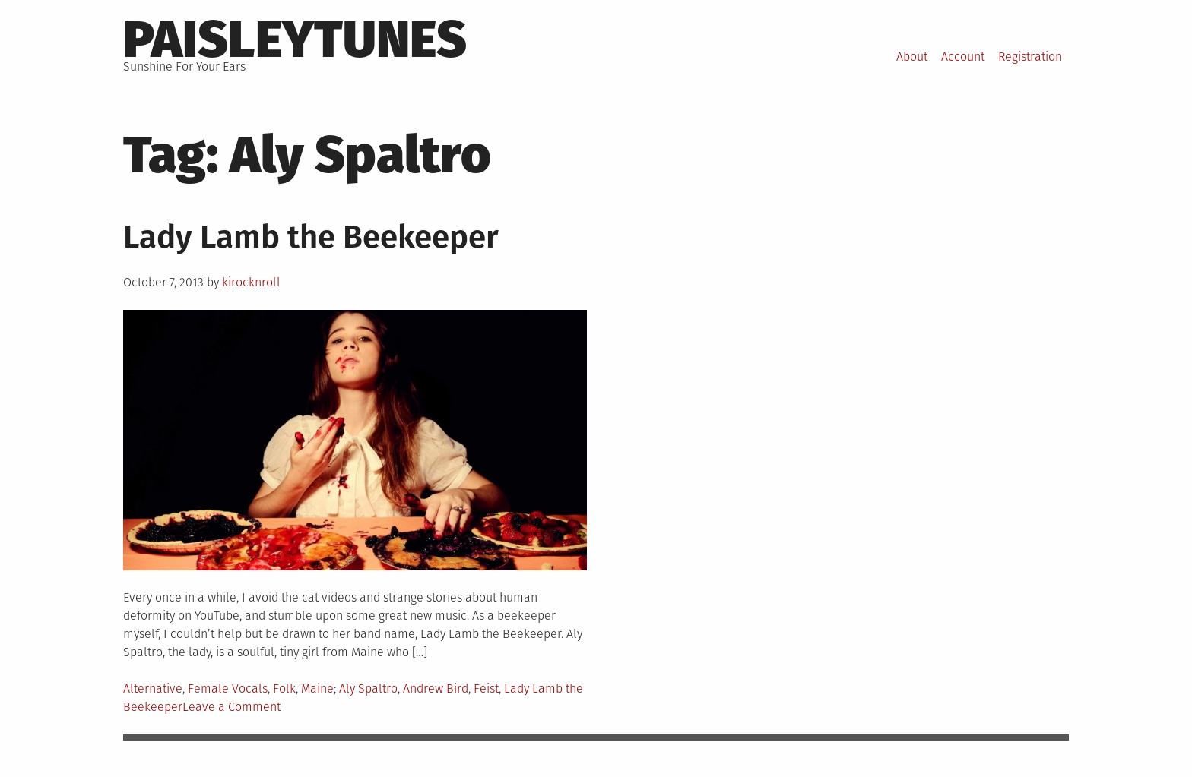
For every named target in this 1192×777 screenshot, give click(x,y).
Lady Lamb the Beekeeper (311, 237)
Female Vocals (228, 688)
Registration (1030, 56)
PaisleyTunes (295, 39)
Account (962, 56)
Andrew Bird (435, 688)
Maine (317, 688)
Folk (284, 688)
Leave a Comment (231, 707)
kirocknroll (251, 282)
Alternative (152, 688)
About (911, 56)
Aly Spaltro (368, 688)
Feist (486, 688)
